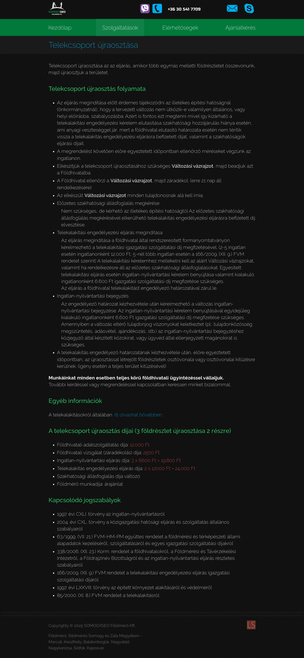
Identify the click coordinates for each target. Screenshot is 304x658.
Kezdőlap (60, 27)
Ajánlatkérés (240, 27)
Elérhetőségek (180, 27)
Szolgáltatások (120, 27)
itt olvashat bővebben (138, 414)
